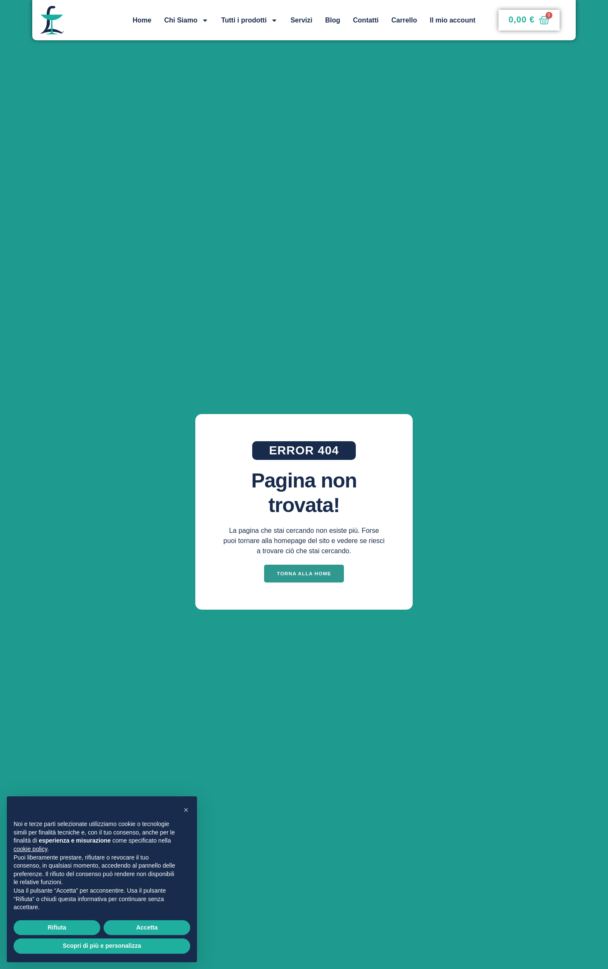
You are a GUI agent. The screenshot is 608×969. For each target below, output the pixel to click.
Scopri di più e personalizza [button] (102, 945)
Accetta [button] (147, 927)
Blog (333, 20)
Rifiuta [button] (57, 927)
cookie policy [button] (30, 849)
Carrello (404, 20)
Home (141, 20)
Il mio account (453, 20)
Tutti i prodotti (249, 20)
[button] (186, 810)
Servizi (301, 20)
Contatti (365, 20)
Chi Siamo (186, 20)
